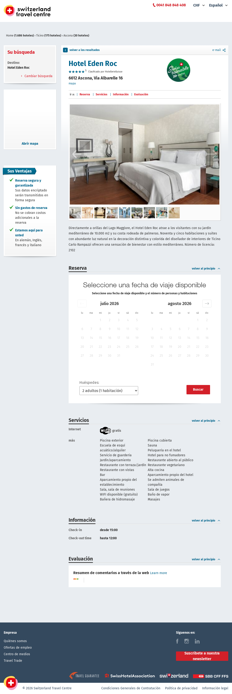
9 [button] (109, 329)
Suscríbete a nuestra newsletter (202, 656)
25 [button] (127, 347)
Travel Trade (13, 661)
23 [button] (109, 347)
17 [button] (118, 338)
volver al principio (206, 268)
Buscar (198, 390)
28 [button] (91, 356)
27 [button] (82, 356)
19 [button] (136, 338)
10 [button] (118, 329)
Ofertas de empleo (18, 648)
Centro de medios (17, 654)
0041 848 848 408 (171, 5)
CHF (196, 5)
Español (216, 5)
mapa (72, 83)
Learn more (158, 573)
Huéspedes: (89, 382)
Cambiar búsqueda (38, 76)
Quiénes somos (15, 641)
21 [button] (91, 347)
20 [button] (82, 347)
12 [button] (136, 329)
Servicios (101, 94)
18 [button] (127, 338)
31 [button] (118, 356)
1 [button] (100, 320)
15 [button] (100, 338)
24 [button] (118, 347)
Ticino (49, 35)
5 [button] (137, 320)
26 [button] (136, 347)
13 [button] (82, 338)
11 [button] (127, 329)
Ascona (76, 35)
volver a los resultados (81, 50)
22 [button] (100, 347)
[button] (82, 303)
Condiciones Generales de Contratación (130, 688)
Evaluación (141, 94)
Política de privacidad (181, 688)
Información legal (215, 688)
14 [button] (91, 338)
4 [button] (128, 320)
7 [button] (91, 329)
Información (121, 94)
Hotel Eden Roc (93, 63)
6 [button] (82, 329)
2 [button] (109, 320)
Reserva (85, 94)
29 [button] (100, 356)
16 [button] (109, 338)
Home (20, 35)
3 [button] (119, 320)
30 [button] (109, 356)
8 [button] (100, 329)
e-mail (219, 50)
